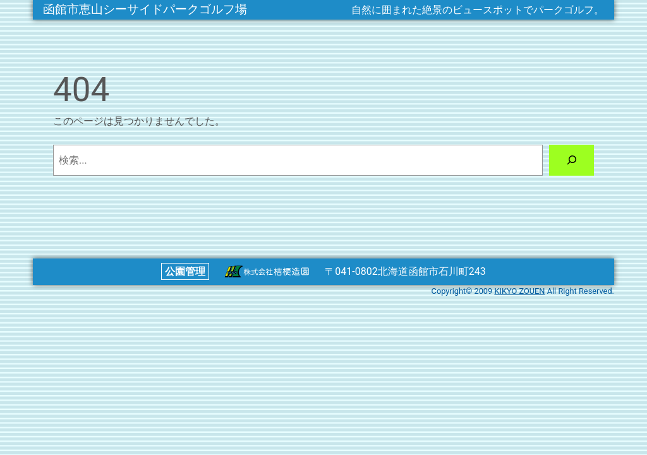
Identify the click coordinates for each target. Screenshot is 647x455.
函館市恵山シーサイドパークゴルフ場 (145, 9)
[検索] (571, 160)
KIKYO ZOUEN (519, 291)
